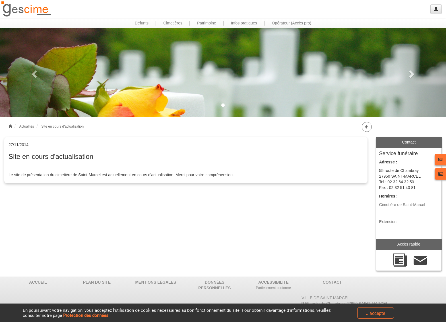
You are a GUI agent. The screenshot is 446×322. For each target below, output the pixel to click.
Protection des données (85, 315)
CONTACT (332, 282)
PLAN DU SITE (97, 282)
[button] (33, 72)
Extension (388, 221)
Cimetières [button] (172, 23)
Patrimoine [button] (206, 23)
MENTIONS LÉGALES (155, 282)
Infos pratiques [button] (244, 23)
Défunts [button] (141, 23)
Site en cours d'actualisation (62, 126)
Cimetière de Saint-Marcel (402, 204)
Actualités (26, 126)
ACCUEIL (38, 282)
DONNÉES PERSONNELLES (214, 285)
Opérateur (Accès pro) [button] (291, 23)
